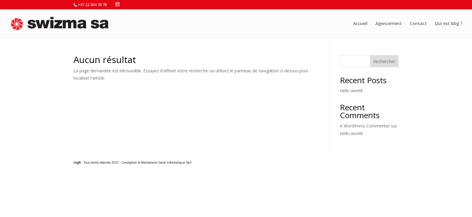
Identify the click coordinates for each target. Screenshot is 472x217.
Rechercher (384, 61)
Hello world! (351, 90)
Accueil (360, 23)
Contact (418, 23)
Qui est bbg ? (448, 23)
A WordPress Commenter (365, 126)
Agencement (388, 23)
